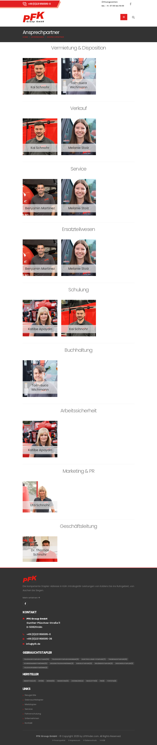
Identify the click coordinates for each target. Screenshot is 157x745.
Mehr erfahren (31, 597)
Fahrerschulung (33, 713)
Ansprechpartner (55, 37)
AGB (103, 740)
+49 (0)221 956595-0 (39, 3)
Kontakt (28, 723)
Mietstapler (30, 704)
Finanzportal (59, 740)
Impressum (75, 740)
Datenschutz (91, 740)
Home (25, 37)
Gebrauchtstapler (34, 699)
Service (29, 709)
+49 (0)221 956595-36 (39, 638)
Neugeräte (30, 695)
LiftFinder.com (91, 736)
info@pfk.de (33, 643)
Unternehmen (37, 37)
